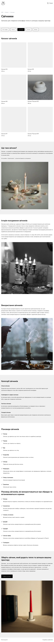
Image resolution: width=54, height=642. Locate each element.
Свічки (28, 29)
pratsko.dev (50, 639)
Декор (35, 29)
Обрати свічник (7, 576)
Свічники (21, 29)
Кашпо (13, 29)
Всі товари (5, 29)
